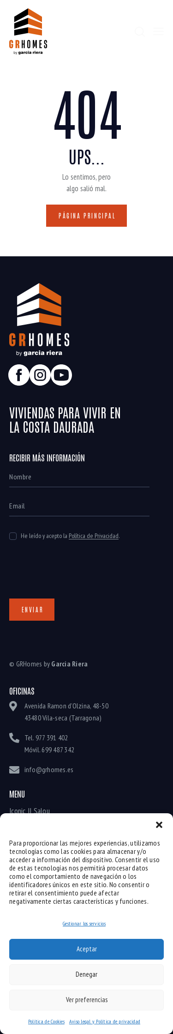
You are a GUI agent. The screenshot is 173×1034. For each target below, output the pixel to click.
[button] (159, 824)
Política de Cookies (46, 1021)
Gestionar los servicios (84, 923)
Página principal (87, 215)
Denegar (86, 974)
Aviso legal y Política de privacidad (104, 1021)
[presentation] (79, 578)
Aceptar (87, 948)
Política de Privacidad (94, 535)
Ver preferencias (86, 999)
